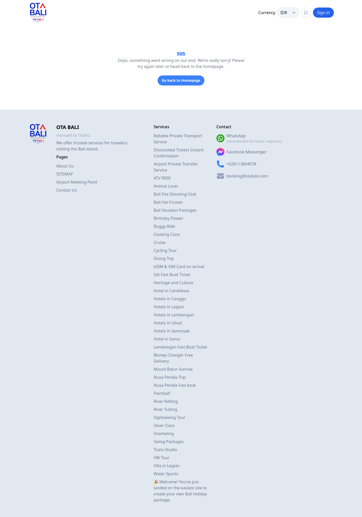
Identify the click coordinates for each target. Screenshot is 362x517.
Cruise (159, 242)
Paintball (162, 393)
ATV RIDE (162, 178)
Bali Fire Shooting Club (175, 194)
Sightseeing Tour (169, 417)
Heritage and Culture (173, 282)
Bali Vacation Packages (175, 210)
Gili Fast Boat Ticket (172, 274)
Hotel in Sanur (167, 339)
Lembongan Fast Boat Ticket (180, 347)
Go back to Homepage (181, 80)
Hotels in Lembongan (174, 315)
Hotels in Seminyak (172, 331)
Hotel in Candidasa (171, 290)
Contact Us (66, 190)
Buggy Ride (164, 226)
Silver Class (164, 425)
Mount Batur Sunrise (173, 369)
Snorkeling (164, 433)
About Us (65, 166)
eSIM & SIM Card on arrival (179, 266)
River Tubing (165, 409)
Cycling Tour (165, 250)
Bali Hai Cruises (168, 202)
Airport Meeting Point (76, 182)
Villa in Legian (167, 465)
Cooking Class (167, 234)
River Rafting (166, 401)
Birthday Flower (168, 218)
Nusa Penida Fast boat (175, 385)
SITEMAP (64, 174)
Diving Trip (164, 258)
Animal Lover (166, 186)
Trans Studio (165, 449)
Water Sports (166, 474)
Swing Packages (169, 441)
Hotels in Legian (169, 307)
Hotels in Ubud (168, 323)
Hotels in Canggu (170, 298)
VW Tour (161, 457)
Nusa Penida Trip (170, 377)
